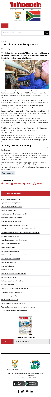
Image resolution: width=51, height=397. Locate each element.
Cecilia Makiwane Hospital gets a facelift (14, 214)
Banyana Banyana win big (9, 210)
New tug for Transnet (7, 266)
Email (5, 184)
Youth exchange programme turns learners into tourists (18, 307)
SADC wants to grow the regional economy (14, 288)
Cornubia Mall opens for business (11, 218)
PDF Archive (35, 373)
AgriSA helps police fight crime (11, 203)
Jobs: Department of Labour (10, 236)
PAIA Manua (30, 375)
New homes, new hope (8, 262)
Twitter (27, 184)
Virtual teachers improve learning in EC (13, 303)
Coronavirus (26, 373)
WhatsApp (38, 183)
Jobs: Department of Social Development (14, 240)
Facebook (16, 184)
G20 (41, 373)
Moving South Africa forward (10, 251)
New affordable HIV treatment (10, 258)
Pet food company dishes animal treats (13, 273)
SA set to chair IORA (7, 285)
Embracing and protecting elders (11, 221)
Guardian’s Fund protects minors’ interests (14, 225)
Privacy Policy (21, 375)
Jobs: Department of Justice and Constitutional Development (20, 229)
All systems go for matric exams (11, 206)
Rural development (8, 173)
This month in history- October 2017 (12, 292)
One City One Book (7, 270)
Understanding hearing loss (9, 299)
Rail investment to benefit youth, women (13, 281)
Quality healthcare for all (8, 277)
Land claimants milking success (11, 244)
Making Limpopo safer (8, 247)
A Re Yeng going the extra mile (10, 199)
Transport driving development (10, 296)
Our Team (11, 373)
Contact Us (18, 373)
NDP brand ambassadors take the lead (13, 255)
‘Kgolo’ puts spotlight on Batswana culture (14, 311)
